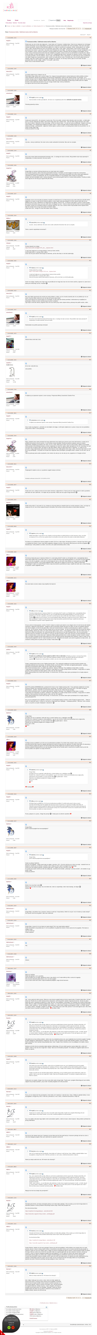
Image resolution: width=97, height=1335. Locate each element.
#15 (90, 359)
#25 (90, 603)
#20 (90, 484)
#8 (90, 193)
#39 (90, 968)
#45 (90, 1129)
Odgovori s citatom (86, 65)
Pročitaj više (11, 1322)
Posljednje (88, 28)
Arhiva (86, 1324)
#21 (90, 499)
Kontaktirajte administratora (77, 1324)
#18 (90, 435)
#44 (90, 1103)
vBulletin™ (51, 1331)
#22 (90, 526)
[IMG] (31, 1312)
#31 (90, 794)
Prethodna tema (44, 1303)
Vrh (90, 1324)
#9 (90, 215)
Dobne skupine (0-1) (39, 26)
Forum (9, 20)
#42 (90, 1056)
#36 (90, 920)
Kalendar (15, 22)
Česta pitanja (9, 22)
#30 (90, 762)
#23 (90, 551)
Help (65, 20)
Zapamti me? (52, 20)
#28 (90, 710)
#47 (90, 1166)
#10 (90, 240)
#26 (90, 646)
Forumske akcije (21, 22)
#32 (90, 821)
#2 (90, 68)
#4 (90, 114)
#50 (90, 1266)
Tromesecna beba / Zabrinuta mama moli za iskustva (23, 32)
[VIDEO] (32, 1314)
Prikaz (88, 34)
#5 (90, 136)
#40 (90, 993)
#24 (90, 577)
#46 (90, 1144)
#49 (90, 1223)
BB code (32, 1309)
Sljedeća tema (53, 1303)
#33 (90, 847)
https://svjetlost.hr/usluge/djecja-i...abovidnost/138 (38, 1211)
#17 (90, 413)
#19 (90, 463)
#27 (90, 680)
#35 (90, 905)
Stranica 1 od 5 (71, 28)
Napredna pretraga (87, 22)
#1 (90, 37)
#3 (90, 90)
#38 (90, 953)
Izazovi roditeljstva (26, 26)
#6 (90, 150)
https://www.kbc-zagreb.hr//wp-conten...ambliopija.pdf (39, 1214)
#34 (90, 878)
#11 (90, 260)
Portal (16, 20)
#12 (90, 290)
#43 (90, 1088)
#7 (90, 165)
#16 (90, 389)
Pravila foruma (33, 1318)
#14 (90, 333)
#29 (90, 736)
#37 (90, 939)
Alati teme (82, 34)
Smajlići (32, 1311)
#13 (90, 309)
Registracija (70, 20)
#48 (90, 1197)
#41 (90, 1015)
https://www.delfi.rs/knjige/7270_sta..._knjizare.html (39, 248)
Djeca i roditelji (16, 26)
